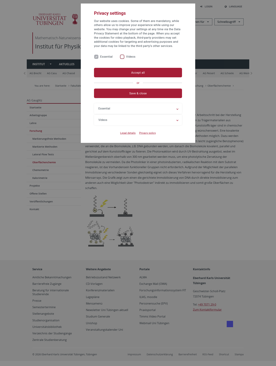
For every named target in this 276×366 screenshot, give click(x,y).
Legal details (128, 133)
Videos (131, 56)
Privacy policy (147, 133)
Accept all (138, 72)
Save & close (138, 93)
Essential (106, 56)
